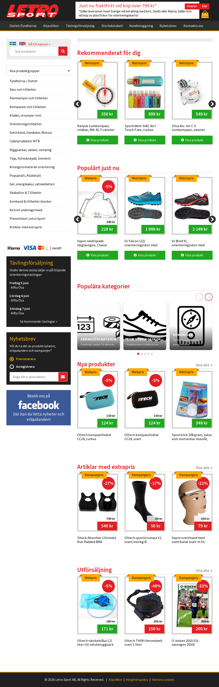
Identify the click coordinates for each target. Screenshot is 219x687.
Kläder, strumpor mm (25, 115)
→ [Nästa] (209, 296)
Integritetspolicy (137, 680)
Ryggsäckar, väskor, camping (31, 150)
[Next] (212, 104)
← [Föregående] (199, 296)
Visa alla (202, 365)
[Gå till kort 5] (152, 354)
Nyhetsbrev (168, 26)
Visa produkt (97, 140)
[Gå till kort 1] (138, 354)
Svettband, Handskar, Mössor (31, 132)
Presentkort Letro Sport (28, 218)
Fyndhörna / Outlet (24, 81)
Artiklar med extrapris (26, 227)
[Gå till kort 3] (145, 354)
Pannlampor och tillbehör (29, 98)
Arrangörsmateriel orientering (32, 167)
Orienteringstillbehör (26, 124)
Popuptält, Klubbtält (25, 175)
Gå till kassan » (39, 44)
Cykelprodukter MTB (25, 141)
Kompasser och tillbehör (28, 107)
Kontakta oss (193, 26)
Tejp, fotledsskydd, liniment (30, 158)
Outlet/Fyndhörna (23, 26)
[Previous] (77, 104)
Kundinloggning (141, 26)
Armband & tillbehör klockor (31, 201)
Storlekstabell (112, 26)
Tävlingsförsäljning (80, 26)
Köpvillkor (51, 26)
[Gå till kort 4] (148, 354)
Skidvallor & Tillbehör (25, 192)
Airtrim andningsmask (26, 210)
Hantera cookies (163, 680)
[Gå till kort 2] (141, 354)
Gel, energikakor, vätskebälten (32, 184)
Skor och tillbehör (23, 89)
